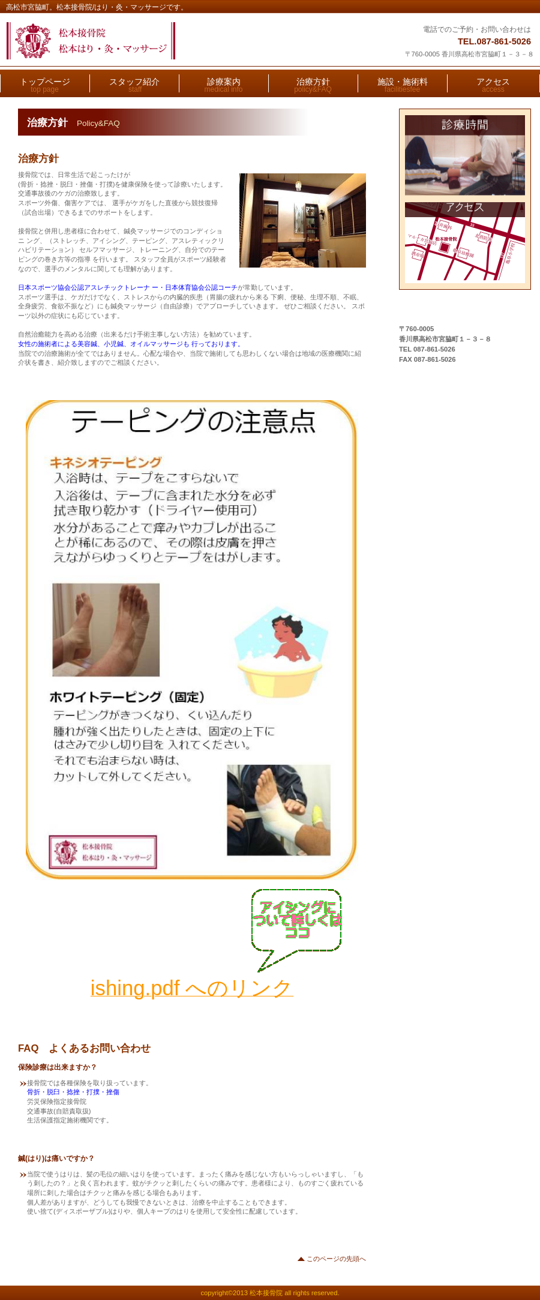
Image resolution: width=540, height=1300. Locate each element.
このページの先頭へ (336, 1258)
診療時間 (465, 155)
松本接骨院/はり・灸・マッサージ (154, 40)
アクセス (465, 242)
